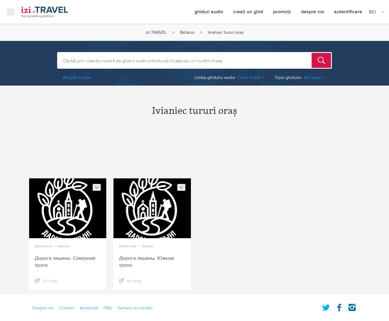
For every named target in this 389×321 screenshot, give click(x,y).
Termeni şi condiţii (135, 308)
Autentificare (348, 12)
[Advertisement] (194, 152)
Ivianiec (63, 246)
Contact (66, 308)
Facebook (339, 306)
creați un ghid (248, 12)
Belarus (187, 32)
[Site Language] (376, 12)
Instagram (352, 306)
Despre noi (312, 12)
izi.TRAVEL (44, 12)
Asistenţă (89, 308)
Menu (11, 12)
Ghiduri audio (209, 12)
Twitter (326, 306)
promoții (282, 12)
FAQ (107, 308)
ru (96, 187)
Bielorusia (43, 246)
